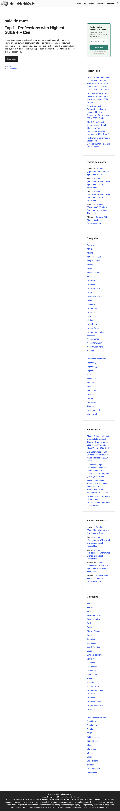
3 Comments (12, 69)
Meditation (91, 320)
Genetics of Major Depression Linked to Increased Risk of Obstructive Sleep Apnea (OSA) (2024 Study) (98, 112)
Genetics (91, 304)
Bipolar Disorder (94, 272)
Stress (90, 394)
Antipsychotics (93, 261)
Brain (89, 276)
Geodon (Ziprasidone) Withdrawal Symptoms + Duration (98, 171)
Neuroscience (93, 339)
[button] (118, 3)
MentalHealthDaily (22, 3)
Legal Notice (58, 797)
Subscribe (99, 47)
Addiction (91, 245)
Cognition (91, 280)
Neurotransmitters (95, 347)
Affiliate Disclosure (72, 797)
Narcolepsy (92, 324)
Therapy (90, 406)
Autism (90, 268)
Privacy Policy (46, 797)
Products (100, 3)
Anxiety (90, 265)
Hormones (91, 312)
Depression (92, 284)
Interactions (92, 316)
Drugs (89, 292)
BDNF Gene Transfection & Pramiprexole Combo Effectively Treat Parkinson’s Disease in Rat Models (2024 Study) (98, 128)
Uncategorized (93, 410)
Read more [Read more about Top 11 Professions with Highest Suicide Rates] (11, 59)
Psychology (92, 367)
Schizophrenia (93, 378)
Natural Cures (93, 328)
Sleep (89, 386)
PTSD (89, 374)
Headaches (92, 308)
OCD (89, 355)
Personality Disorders (96, 359)
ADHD (90, 249)
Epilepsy (90, 300)
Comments (110, 3)
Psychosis (91, 371)
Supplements (89, 3)
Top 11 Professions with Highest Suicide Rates (34, 30)
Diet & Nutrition (93, 288)
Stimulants (91, 390)
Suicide (10, 66)
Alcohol (90, 253)
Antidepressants (94, 257)
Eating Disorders (94, 296)
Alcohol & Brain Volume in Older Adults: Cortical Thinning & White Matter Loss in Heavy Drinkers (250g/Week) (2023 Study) (98, 83)
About (78, 3)
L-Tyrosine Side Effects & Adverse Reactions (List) (97, 220)
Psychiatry (91, 363)
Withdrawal (92, 414)
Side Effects (92, 382)
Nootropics (91, 351)
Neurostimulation (94, 343)
